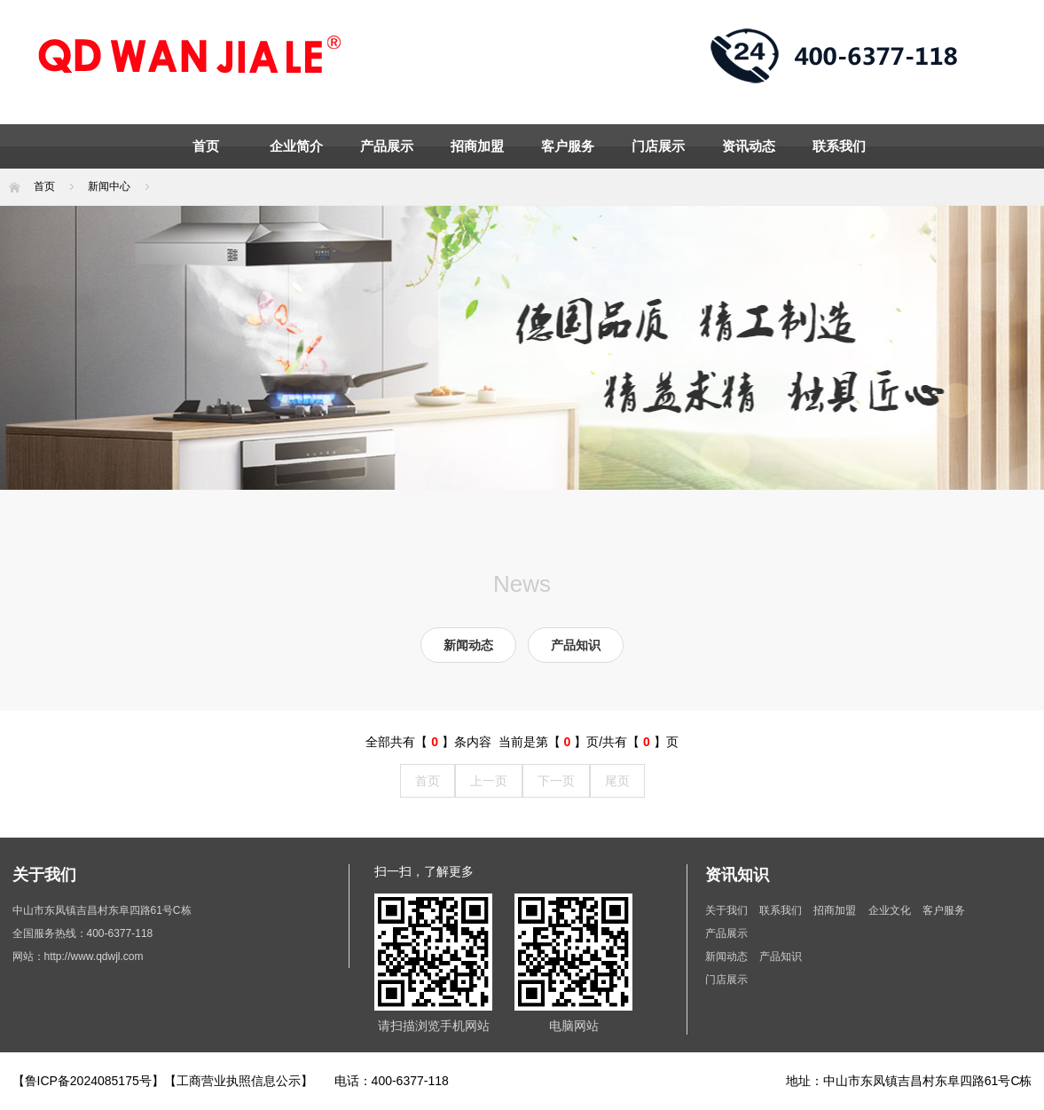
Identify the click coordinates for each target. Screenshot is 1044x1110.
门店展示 (658, 146)
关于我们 (726, 910)
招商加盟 (477, 146)
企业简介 (296, 146)
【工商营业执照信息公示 (232, 1081)
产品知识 (575, 645)
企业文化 (891, 910)
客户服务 (567, 146)
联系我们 (839, 146)
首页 (205, 146)
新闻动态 (468, 645)
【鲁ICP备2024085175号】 (88, 1081)
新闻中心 (109, 186)
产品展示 (386, 146)
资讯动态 (748, 146)
